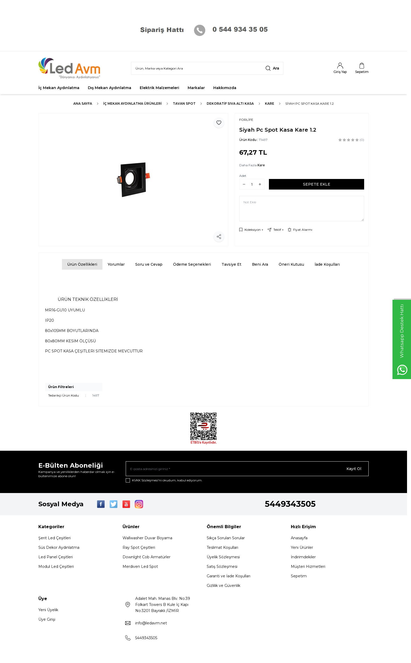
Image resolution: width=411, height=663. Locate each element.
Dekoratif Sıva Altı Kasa (230, 103)
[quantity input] (252, 184)
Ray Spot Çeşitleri (139, 547)
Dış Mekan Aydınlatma (109, 87)
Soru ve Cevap (148, 264)
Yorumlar (116, 264)
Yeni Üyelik (48, 609)
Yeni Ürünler (302, 547)
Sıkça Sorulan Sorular (226, 538)
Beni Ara (260, 264)
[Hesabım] (340, 68)
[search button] (272, 68)
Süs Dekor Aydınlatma (58, 547)
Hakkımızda (224, 87)
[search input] (207, 68)
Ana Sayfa (82, 103)
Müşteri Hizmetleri (308, 566)
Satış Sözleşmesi (222, 566)
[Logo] (70, 68)
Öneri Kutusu (291, 264)
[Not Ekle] (301, 208)
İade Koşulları (327, 264)
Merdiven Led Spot (140, 566)
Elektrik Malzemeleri (159, 87)
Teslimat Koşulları (222, 547)
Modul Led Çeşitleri (56, 566)
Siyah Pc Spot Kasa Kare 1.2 (309, 103)
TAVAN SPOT (184, 103)
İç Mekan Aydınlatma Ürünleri (132, 103)
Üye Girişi (46, 619)
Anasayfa (299, 538)
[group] (133, 179)
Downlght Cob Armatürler (146, 557)
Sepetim (299, 576)
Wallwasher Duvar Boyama (147, 538)
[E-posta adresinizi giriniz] (247, 468)
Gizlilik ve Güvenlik (223, 585)
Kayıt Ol (353, 468)
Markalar (196, 87)
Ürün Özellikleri (82, 264)
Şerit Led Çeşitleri (54, 538)
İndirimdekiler (303, 557)
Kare (269, 103)
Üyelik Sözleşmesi (223, 557)
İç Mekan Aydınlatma (58, 87)
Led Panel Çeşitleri (55, 557)
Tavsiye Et (231, 264)
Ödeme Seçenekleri (192, 264)
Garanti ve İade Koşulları (228, 576)
